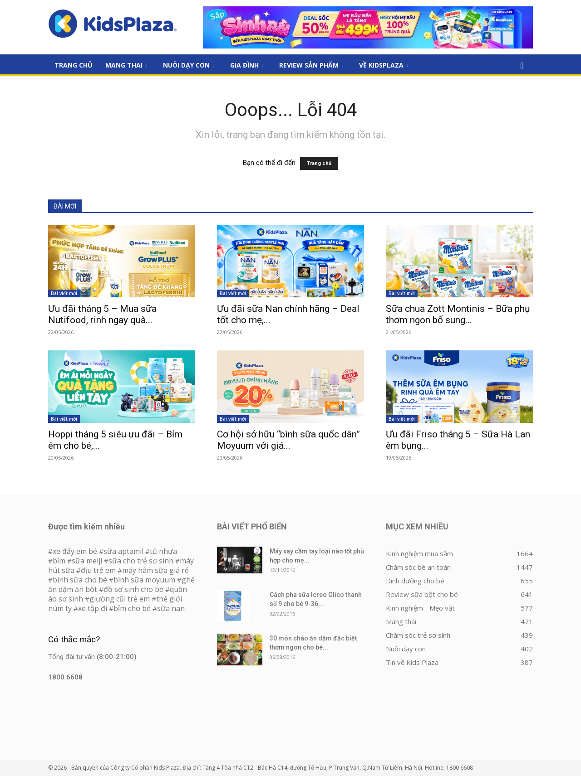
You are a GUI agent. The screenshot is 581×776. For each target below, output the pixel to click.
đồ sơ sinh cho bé (133, 589)
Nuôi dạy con (188, 65)
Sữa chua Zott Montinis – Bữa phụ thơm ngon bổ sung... (458, 314)
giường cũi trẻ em (119, 599)
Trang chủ (319, 163)
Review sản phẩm (311, 65)
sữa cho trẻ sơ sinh (140, 561)
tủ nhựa (163, 551)
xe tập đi (92, 608)
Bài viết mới (64, 293)
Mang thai (126, 65)
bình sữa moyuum (144, 580)
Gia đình (246, 65)
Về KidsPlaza (383, 65)
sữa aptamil (123, 551)
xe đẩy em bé (76, 551)
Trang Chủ (73, 65)
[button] (522, 65)
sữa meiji (87, 561)
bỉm (59, 561)
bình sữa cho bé (80, 580)
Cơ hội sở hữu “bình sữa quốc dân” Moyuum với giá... (288, 440)
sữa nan (171, 608)
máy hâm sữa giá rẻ (155, 570)
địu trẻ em (98, 570)
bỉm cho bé (132, 608)
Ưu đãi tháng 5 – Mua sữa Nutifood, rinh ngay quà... (102, 314)
